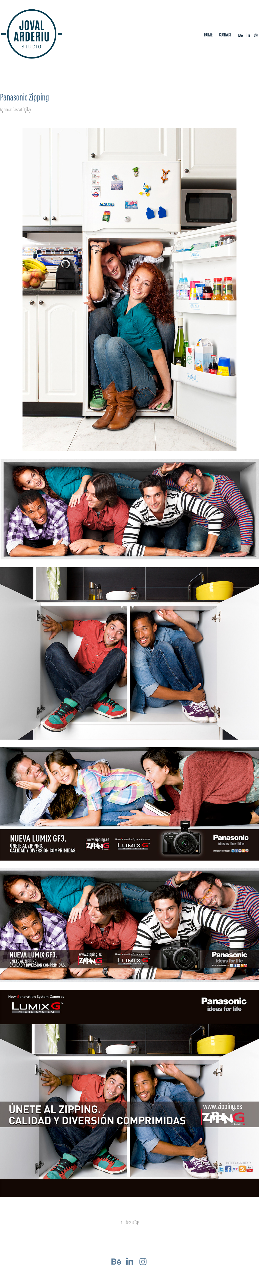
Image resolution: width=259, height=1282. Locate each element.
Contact (225, 34)
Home (208, 34)
